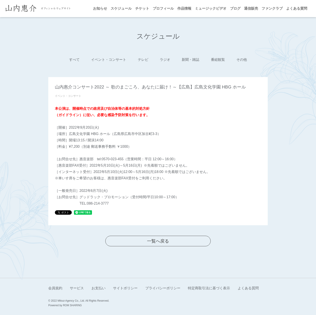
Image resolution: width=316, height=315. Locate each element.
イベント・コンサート (108, 59)
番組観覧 (218, 59)
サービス (77, 288)
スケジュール (121, 8)
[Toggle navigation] (76, 8)
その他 (241, 59)
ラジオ (165, 59)
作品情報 (184, 8)
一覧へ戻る (158, 241)
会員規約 (55, 288)
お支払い (99, 288)
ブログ (235, 8)
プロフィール (163, 8)
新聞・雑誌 (190, 59)
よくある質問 (296, 8)
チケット (142, 8)
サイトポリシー (125, 288)
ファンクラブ (272, 8)
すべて (74, 59)
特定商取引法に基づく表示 (209, 288)
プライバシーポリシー (162, 288)
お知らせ (100, 8)
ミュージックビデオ (210, 8)
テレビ (143, 59)
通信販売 (251, 8)
